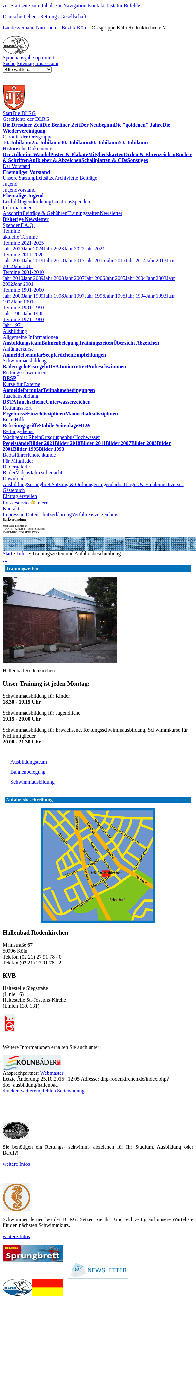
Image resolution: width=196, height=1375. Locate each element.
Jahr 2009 (33, 278)
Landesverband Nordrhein (30, 27)
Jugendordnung (35, 201)
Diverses (174, 484)
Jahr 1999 (33, 296)
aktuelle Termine (20, 237)
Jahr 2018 (53, 260)
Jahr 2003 (156, 278)
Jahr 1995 (115, 296)
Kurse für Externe (21, 384)
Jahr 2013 (156, 260)
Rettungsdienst (18, 431)
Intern (39, 502)
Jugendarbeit (112, 484)
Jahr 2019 (33, 260)
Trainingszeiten (83, 213)
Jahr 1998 (53, 296)
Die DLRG (24, 113)
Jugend (10, 184)
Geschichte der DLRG (26, 119)
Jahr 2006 (95, 278)
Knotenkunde (41, 455)
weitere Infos (16, 1164)
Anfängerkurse (18, 349)
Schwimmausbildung (25, 360)
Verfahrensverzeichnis (95, 514)
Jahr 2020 (13, 260)
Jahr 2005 (115, 278)
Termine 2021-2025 (23, 243)
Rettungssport (17, 408)
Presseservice (17, 502)
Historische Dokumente (27, 148)
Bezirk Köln (75, 27)
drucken (11, 1090)
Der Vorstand (16, 166)
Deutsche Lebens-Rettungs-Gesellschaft (44, 16)
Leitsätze (45, 178)
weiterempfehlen (38, 1090)
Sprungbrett (39, 484)
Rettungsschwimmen (24, 372)
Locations (61, 201)
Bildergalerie (16, 466)
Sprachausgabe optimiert (29, 57)
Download (13, 478)
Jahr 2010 (13, 278)
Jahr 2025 (13, 248)
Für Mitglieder (18, 461)
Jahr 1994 (135, 296)
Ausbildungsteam (28, 762)
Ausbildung (15, 331)
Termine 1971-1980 (23, 319)
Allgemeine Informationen (30, 337)
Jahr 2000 (13, 296)
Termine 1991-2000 (23, 290)
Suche (9, 63)
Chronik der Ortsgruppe (28, 136)
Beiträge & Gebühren (44, 213)
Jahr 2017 (74, 260)
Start (7, 113)
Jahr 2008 (53, 278)
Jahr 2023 (53, 248)
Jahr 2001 (23, 284)
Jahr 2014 (135, 260)
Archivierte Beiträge (76, 178)
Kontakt (96, 5)
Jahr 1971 (13, 325)
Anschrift (12, 213)
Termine (11, 231)
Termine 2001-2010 (23, 272)
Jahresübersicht (46, 472)
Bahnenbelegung (28, 772)
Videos (23, 472)
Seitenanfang (71, 1090)
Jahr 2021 (95, 248)
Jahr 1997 (74, 296)
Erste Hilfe (14, 419)
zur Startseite (16, 5)
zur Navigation (71, 5)
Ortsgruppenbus (57, 437)
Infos (22, 553)
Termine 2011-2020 (23, 254)
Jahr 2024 (33, 248)
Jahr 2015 (115, 260)
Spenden (81, 201)
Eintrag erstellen (20, 496)
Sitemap (25, 63)
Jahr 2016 (95, 260)
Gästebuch (14, 490)
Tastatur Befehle (123, 5)
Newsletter (111, 213)
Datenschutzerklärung (49, 514)
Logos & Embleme (145, 484)
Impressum (46, 63)
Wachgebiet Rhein (22, 437)
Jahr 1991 (23, 301)
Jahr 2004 (135, 278)
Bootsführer (15, 455)
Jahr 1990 (33, 313)
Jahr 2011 (23, 266)
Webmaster (52, 1073)
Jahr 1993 (156, 296)
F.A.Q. (28, 225)
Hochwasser (87, 437)
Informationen (18, 207)
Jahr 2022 (74, 248)
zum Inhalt (42, 5)
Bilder (9, 472)
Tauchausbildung (20, 396)
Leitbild (11, 201)
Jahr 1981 (13, 313)
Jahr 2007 (74, 278)
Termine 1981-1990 (23, 307)
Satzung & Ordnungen (75, 484)
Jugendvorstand (19, 189)
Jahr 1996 (95, 296)
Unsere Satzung (19, 178)
